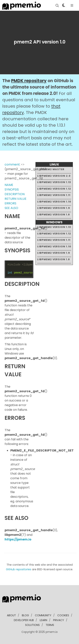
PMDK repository (29, 81)
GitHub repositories (18, 569)
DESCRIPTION (15, 194)
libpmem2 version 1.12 (54, 189)
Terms (50, 625)
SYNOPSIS (12, 189)
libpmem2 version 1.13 (54, 182)
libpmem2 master (50, 169)
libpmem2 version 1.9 (53, 208)
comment (12, 164)
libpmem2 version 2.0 (54, 176)
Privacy (58, 620)
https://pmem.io (18, 539)
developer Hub (24, 620)
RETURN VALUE (15, 199)
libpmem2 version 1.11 (53, 195)
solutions (32, 625)
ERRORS (10, 203)
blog (25, 615)
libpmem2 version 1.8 (53, 214)
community (43, 615)
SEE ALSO (11, 208)
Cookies (63, 615)
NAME (9, 185)
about (11, 615)
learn (43, 620)
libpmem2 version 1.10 (54, 201)
